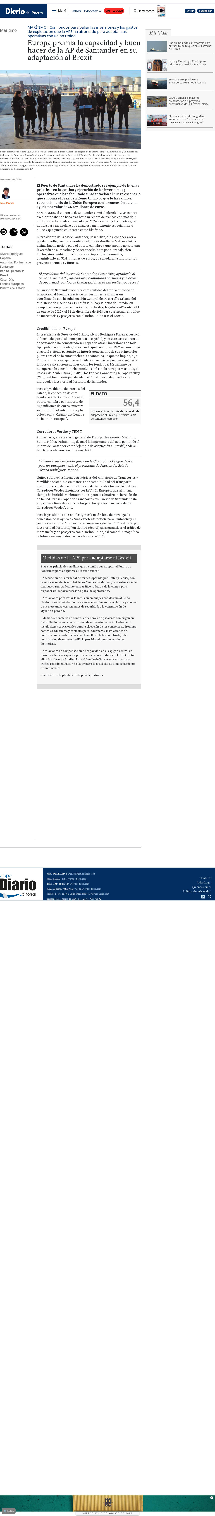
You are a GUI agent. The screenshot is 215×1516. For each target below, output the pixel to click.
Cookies (9, 1511)
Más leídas (158, 33)
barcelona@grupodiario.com (80, 874)
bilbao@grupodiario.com (74, 879)
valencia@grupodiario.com (88, 889)
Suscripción (205, 11)
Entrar (190, 11)
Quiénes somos (201, 887)
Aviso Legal (204, 882)
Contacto (205, 878)
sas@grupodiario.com (98, 894)
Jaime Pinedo (7, 203)
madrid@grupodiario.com (76, 884)
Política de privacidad (197, 891)
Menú (62, 11)
